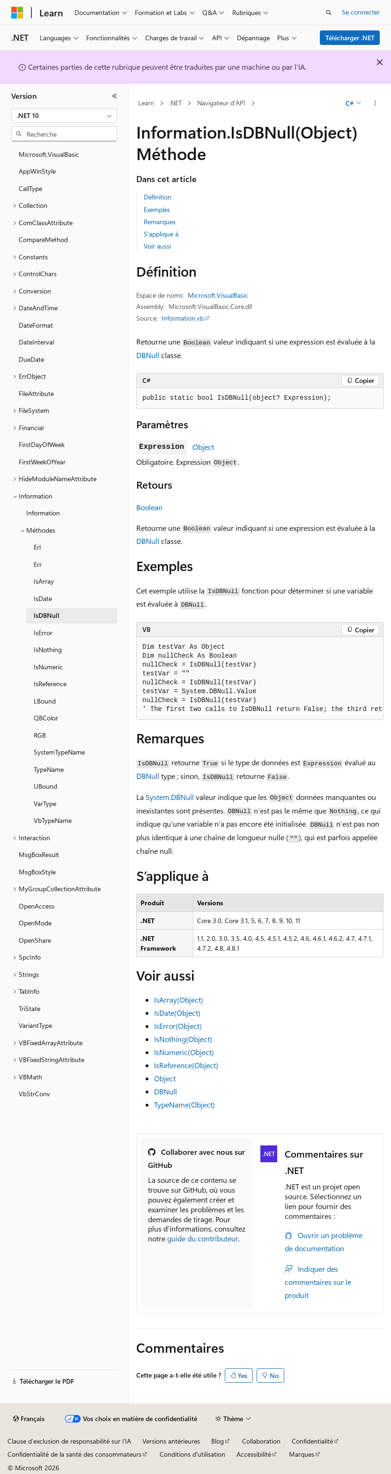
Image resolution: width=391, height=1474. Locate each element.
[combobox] (64, 115)
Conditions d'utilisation (192, 1454)
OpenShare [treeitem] (35, 940)
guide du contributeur (202, 1238)
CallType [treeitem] (30, 188)
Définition (157, 196)
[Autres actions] (375, 103)
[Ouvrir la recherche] (328, 12)
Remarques (160, 221)
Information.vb (183, 318)
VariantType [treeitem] (35, 1025)
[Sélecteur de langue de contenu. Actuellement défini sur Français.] (28, 1418)
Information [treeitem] (43, 512)
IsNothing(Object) (183, 1039)
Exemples (157, 209)
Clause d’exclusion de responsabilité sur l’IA (69, 1441)
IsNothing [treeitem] (48, 649)
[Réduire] (115, 96)
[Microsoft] (17, 13)
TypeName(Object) (184, 1104)
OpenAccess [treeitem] (36, 906)
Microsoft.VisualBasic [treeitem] (49, 154)
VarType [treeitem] (45, 803)
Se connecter (361, 11)
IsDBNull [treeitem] (46, 615)
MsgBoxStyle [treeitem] (37, 871)
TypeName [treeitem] (49, 769)
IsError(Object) (178, 1026)
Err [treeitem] (38, 564)
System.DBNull (170, 797)
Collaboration (261, 1441)
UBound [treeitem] (45, 786)
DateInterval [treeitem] (36, 341)
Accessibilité (253, 1454)
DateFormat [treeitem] (36, 325)
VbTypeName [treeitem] (53, 820)
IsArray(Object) (178, 1000)
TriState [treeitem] (29, 1008)
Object (203, 447)
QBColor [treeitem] (46, 717)
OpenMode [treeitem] (35, 922)
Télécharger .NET (350, 37)
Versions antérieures (171, 1441)
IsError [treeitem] (43, 632)
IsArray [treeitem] (44, 581)
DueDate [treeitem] (31, 359)
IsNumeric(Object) (184, 1052)
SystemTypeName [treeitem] (59, 752)
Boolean (149, 507)
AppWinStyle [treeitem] (37, 171)
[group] (260, 678)
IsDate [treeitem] (43, 598)
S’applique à (161, 233)
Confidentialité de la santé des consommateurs (74, 1454)
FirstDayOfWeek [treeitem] (42, 444)
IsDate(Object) (177, 1013)
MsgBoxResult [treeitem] (39, 854)
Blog (217, 1441)
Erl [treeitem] (37, 547)
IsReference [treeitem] (50, 683)
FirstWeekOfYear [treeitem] (42, 461)
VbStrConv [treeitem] (34, 1093)
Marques (301, 1454)
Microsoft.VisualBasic (218, 295)
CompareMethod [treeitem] (43, 239)
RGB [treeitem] (40, 735)
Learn (146, 102)
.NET (175, 102)
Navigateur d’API (221, 102)
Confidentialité (312, 1441)
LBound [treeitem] (45, 701)
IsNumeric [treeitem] (48, 666)
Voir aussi (157, 246)
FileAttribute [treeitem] (36, 393)
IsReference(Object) (186, 1065)
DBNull (147, 355)
